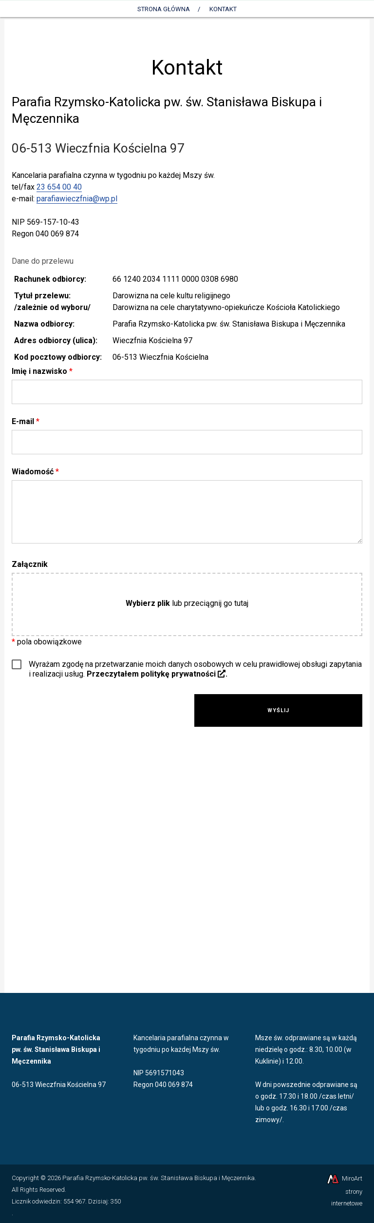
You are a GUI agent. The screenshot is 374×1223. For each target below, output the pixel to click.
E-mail (25, 421)
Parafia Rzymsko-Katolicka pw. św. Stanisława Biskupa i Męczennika (158, 1178)
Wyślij (278, 710)
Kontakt (223, 9)
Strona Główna (163, 9)
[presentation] (96, 713)
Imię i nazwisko (42, 371)
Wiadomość (35, 471)
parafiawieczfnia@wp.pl (77, 198)
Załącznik (30, 564)
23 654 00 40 (59, 187)
